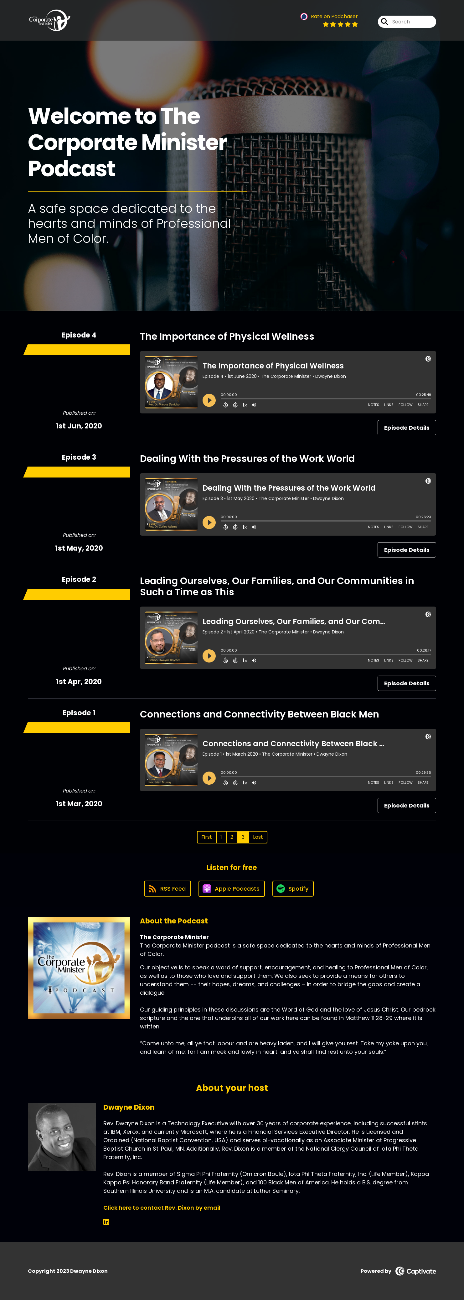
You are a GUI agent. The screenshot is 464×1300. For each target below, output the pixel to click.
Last (258, 837)
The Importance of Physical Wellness (227, 336)
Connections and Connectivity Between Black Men (259, 714)
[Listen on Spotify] (293, 889)
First (206, 837)
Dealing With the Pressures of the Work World (247, 458)
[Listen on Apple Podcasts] (231, 889)
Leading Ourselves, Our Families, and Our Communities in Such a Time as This (277, 586)
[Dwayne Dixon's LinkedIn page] (106, 1222)
